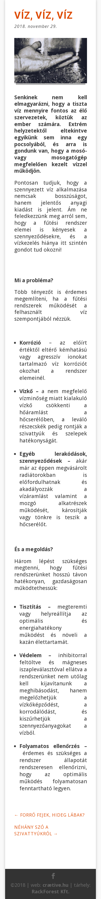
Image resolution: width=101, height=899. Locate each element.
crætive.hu (55, 885)
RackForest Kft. (50, 891)
